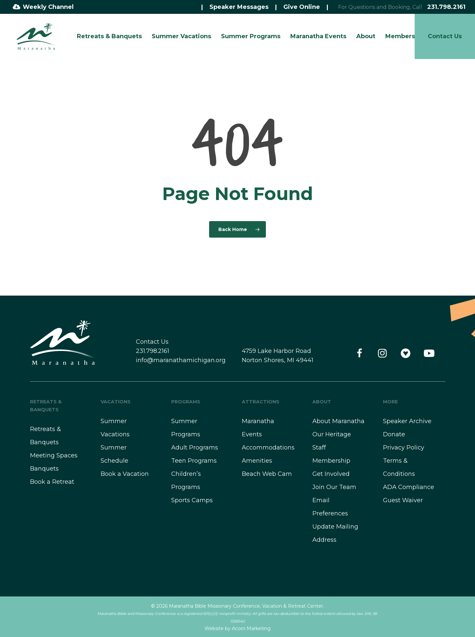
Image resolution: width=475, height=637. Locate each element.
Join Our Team (334, 487)
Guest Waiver (403, 500)
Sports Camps (192, 500)
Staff (319, 447)
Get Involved (331, 474)
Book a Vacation (125, 474)
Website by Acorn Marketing (237, 628)
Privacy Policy (403, 447)
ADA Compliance (408, 487)
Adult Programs (194, 447)
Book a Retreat (52, 481)
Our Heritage (331, 434)
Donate (394, 434)
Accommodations (268, 447)
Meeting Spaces (54, 455)
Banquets (44, 468)
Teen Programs (194, 460)
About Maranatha (338, 421)
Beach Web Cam (267, 474)
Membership (331, 460)
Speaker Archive (407, 421)
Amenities (257, 460)
